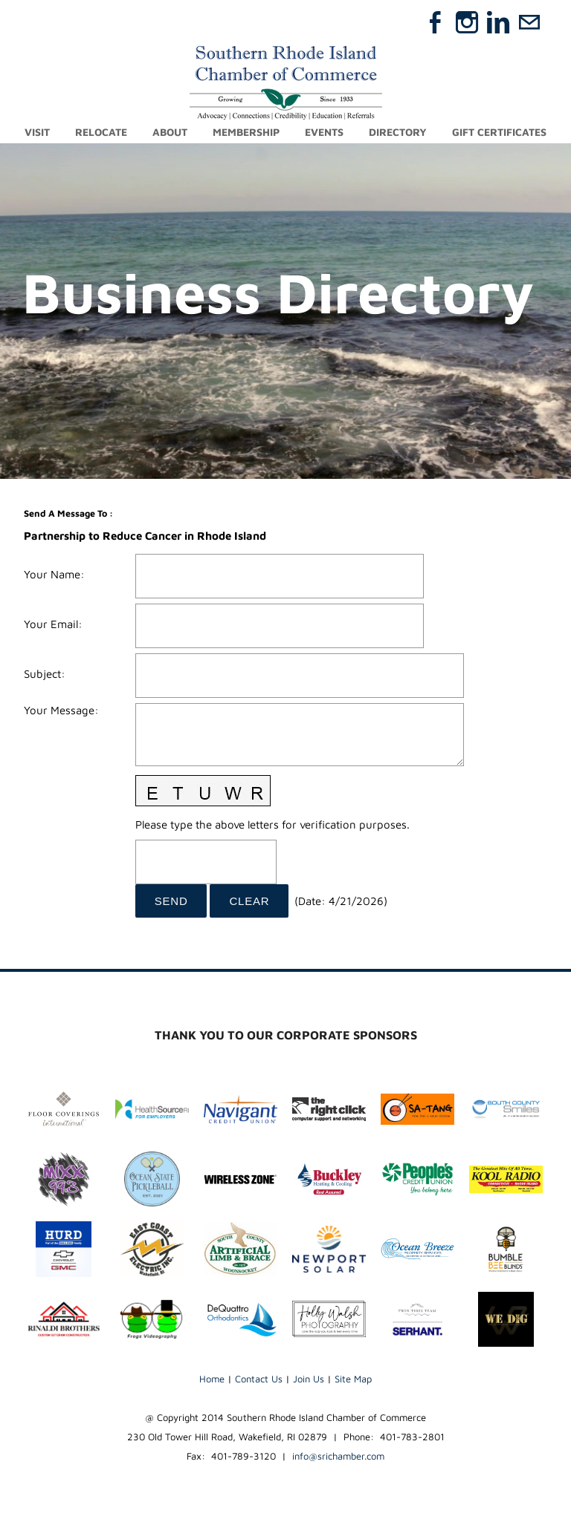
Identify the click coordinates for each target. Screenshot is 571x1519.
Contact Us (259, 1379)
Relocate (101, 131)
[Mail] (529, 22)
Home (212, 1379)
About (169, 131)
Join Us (308, 1379)
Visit (37, 131)
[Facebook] (436, 22)
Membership (246, 131)
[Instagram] (467, 22)
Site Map (353, 1379)
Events (324, 131)
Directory (398, 131)
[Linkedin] (498, 22)
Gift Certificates (499, 131)
